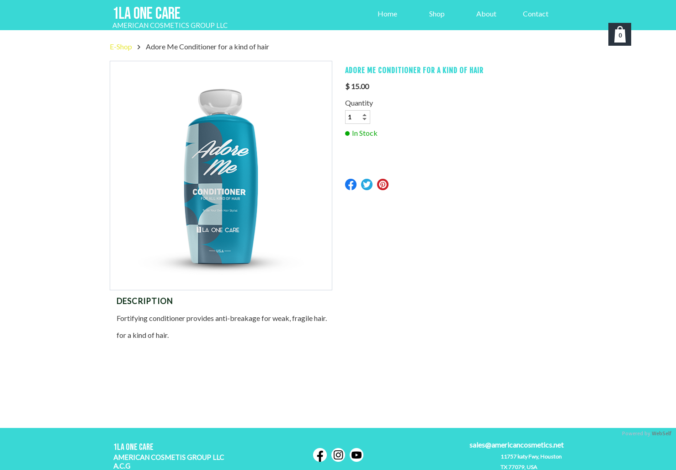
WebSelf (661, 433)
